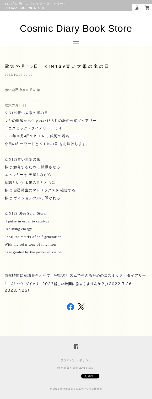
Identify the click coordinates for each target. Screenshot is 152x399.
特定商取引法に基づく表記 (76, 368)
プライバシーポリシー (76, 360)
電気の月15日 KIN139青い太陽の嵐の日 (57, 66)
